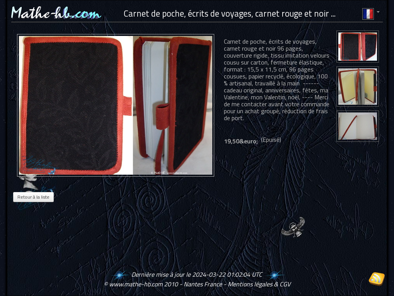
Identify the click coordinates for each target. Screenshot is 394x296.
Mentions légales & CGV (259, 284)
